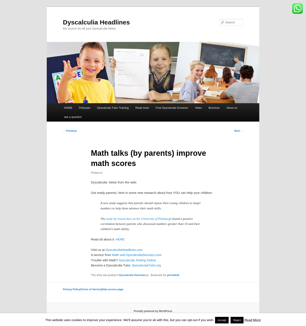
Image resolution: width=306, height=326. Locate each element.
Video (198, 107)
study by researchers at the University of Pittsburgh (139, 218)
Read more (142, 107)
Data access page (112, 289)
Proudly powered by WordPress (153, 311)
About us (232, 107)
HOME (68, 107)
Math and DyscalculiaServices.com (137, 255)
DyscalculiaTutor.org (146, 265)
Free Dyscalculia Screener (172, 107)
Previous (70, 130)
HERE (120, 239)
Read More (252, 320)
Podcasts (84, 107)
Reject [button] (237, 320)
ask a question (73, 117)
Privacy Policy (71, 289)
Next (238, 130)
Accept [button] (222, 320)
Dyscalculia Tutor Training (113, 107)
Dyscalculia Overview (132, 275)
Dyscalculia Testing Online (137, 260)
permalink (173, 275)
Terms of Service (91, 289)
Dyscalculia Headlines (96, 22)
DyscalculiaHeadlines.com (124, 250)
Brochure (214, 107)
